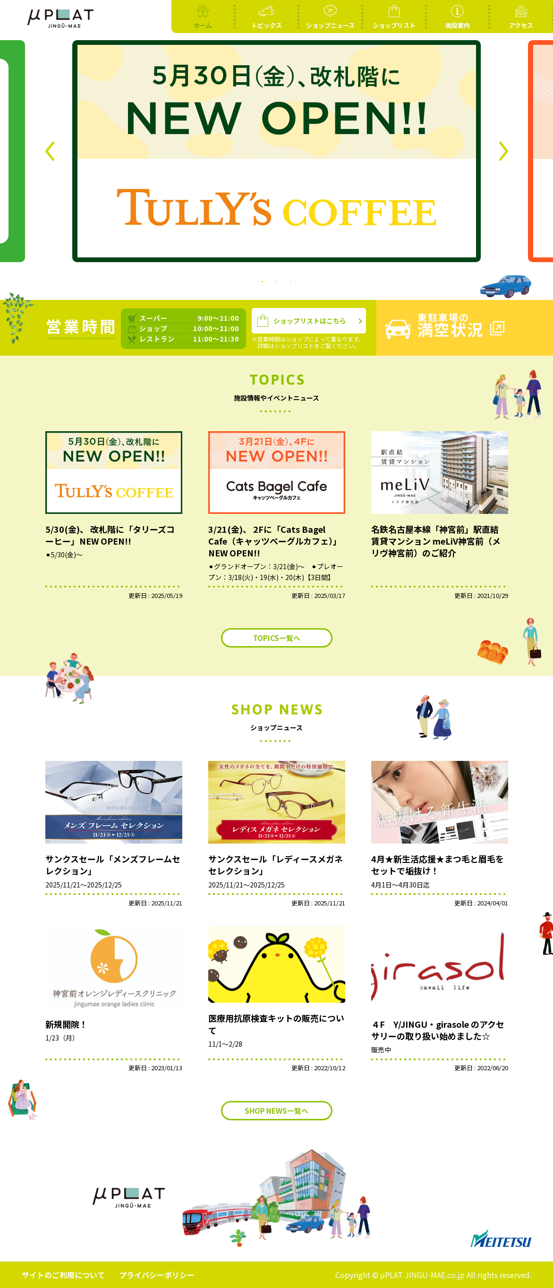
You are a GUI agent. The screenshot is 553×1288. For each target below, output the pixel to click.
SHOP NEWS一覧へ (276, 1111)
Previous (49, 151)
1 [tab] (262, 281)
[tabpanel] (276, 151)
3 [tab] (291, 281)
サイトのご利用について (63, 1275)
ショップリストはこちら (301, 321)
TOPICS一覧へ (276, 638)
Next (503, 151)
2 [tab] (276, 281)
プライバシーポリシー (157, 1275)
